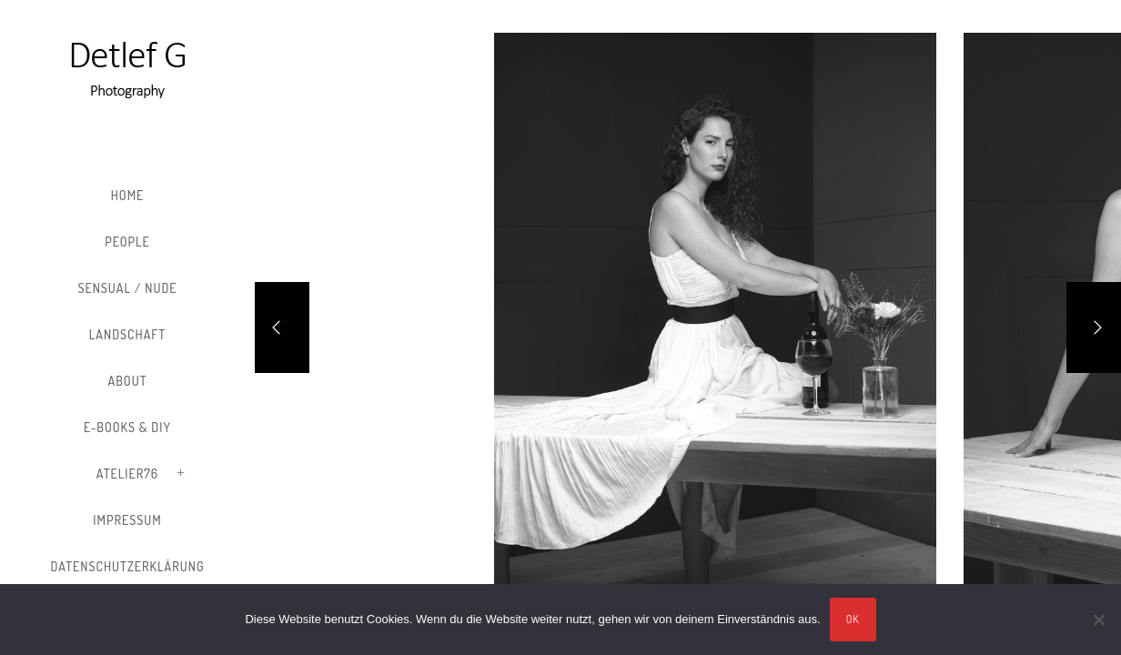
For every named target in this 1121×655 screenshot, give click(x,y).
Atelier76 (127, 473)
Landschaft (127, 334)
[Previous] (282, 327)
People (127, 241)
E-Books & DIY (127, 427)
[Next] (1093, 327)
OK (853, 619)
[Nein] (1098, 619)
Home (128, 195)
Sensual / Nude (127, 288)
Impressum (127, 520)
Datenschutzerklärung (127, 566)
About (127, 380)
